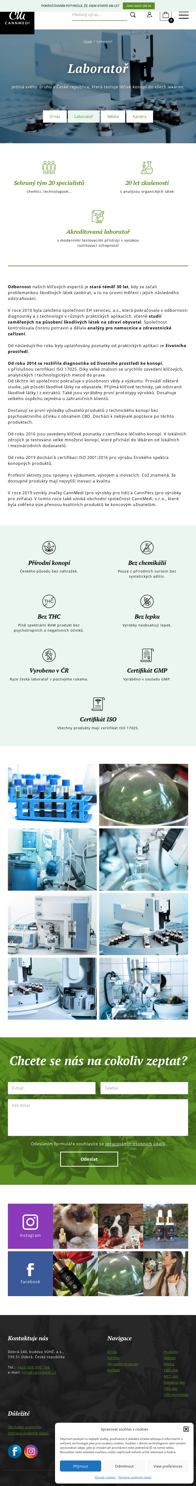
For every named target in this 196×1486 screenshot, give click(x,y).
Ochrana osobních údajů (134, 1477)
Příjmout (80, 1466)
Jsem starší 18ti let (138, 6)
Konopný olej (174, 1382)
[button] (186, 1429)
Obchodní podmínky (24, 1427)
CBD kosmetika (176, 1394)
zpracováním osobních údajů (135, 1144)
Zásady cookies (105, 1477)
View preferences (168, 1466)
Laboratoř (83, 116)
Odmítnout (124, 1466)
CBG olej (171, 1388)
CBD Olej (171, 1370)
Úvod (88, 41)
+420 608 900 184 (33, 1367)
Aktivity (170, 1358)
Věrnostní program (122, 1364)
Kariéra (139, 116)
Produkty (171, 1351)
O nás (55, 116)
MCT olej (171, 1376)
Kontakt (113, 1370)
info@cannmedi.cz (39, 1372)
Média (113, 116)
